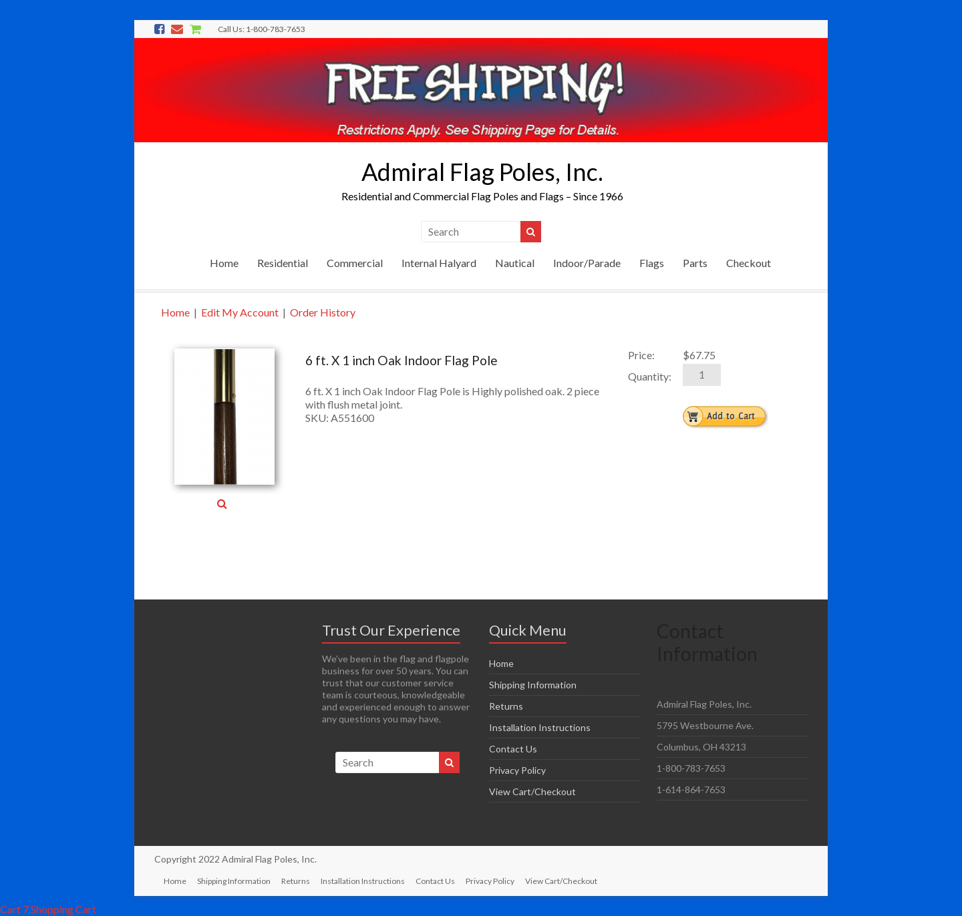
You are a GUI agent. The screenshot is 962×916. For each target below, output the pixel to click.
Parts (695, 262)
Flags (651, 262)
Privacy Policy (517, 770)
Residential (282, 262)
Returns (506, 706)
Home (224, 262)
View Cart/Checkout (532, 791)
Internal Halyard (439, 262)
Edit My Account (240, 312)
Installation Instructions (540, 727)
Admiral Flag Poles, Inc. (482, 171)
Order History (322, 312)
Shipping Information (533, 684)
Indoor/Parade (587, 262)
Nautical (514, 262)
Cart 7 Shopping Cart (48, 909)
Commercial (355, 262)
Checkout (748, 262)
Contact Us (513, 748)
